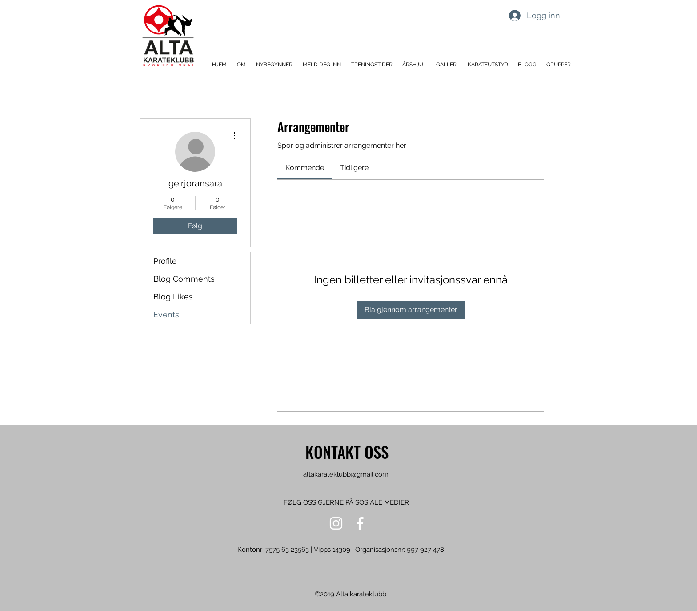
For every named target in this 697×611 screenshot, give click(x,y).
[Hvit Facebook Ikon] (360, 523)
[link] (304, 167)
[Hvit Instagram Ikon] (336, 523)
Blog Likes (173, 296)
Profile (165, 261)
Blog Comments (184, 278)
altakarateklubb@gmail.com (346, 474)
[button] (242, 64)
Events (166, 314)
